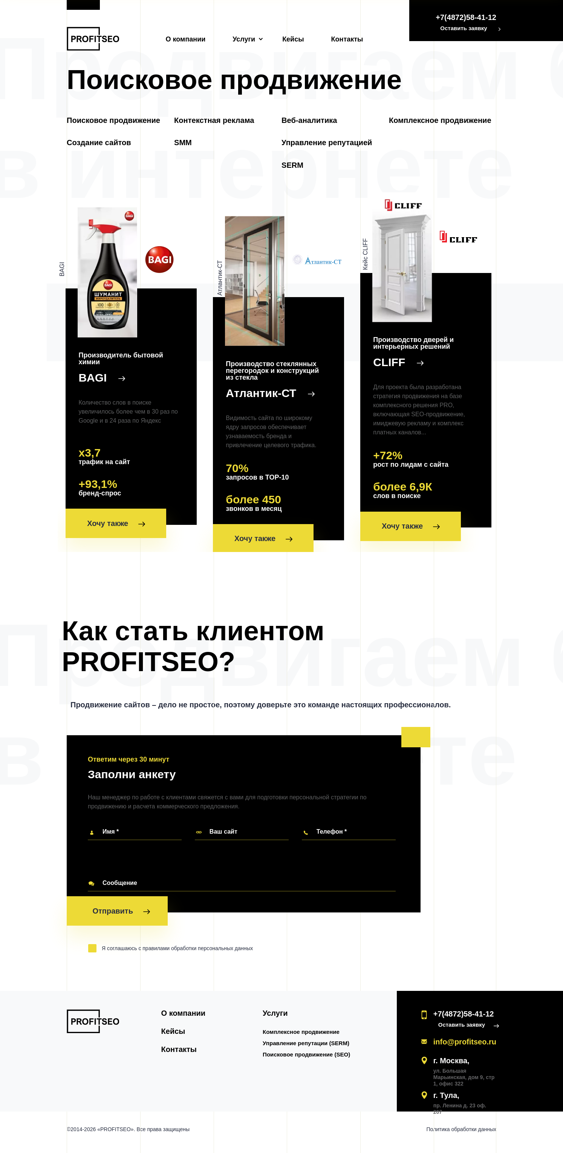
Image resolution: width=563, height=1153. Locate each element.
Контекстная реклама (214, 121)
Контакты (347, 39)
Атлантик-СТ (269, 395)
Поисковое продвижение (113, 121)
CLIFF (399, 358)
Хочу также (117, 525)
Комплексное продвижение (440, 121)
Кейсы (293, 39)
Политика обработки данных (461, 1135)
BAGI (99, 378)
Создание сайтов (99, 143)
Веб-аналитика (309, 121)
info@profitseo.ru (464, 1048)
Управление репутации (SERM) (309, 1049)
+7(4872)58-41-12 (466, 17)
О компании (186, 39)
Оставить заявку (463, 28)
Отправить (121, 918)
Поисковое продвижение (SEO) (309, 1060)
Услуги (244, 39)
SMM (183, 143)
